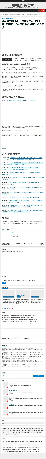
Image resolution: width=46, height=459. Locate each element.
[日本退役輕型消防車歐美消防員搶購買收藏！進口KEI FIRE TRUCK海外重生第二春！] (37, 295)
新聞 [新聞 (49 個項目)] (39, 431)
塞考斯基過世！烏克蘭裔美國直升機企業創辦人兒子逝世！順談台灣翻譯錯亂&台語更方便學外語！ (22, 302)
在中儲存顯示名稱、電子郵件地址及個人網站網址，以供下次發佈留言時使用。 (19, 281)
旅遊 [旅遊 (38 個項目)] (42, 431)
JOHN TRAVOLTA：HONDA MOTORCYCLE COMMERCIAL (22, 100)
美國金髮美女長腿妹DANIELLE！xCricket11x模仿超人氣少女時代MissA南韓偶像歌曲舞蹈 (12, 243)
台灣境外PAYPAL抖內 (16, 339)
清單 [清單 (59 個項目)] (16, 433)
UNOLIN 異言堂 (23, 5)
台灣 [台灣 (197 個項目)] (42, 429)
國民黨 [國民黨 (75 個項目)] (10, 431)
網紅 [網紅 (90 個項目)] (25, 433)
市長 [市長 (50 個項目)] (20, 431)
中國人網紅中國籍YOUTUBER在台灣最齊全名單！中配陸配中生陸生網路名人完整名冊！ (24, 451)
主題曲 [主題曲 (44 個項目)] (18, 429)
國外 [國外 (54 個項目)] (6, 431)
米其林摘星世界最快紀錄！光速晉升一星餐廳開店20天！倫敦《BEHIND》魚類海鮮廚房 (18, 318)
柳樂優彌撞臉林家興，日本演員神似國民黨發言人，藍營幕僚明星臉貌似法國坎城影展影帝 (25, 446)
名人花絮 (7, 18)
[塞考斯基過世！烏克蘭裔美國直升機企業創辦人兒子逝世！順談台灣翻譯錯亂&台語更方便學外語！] (23, 295)
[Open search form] (38, 11)
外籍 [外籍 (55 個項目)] (17, 431)
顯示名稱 (4, 269)
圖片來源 (4, 148)
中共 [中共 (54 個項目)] (11, 429)
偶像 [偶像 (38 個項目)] (30, 429)
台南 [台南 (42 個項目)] (39, 429)
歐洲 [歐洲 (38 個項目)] (9, 433)
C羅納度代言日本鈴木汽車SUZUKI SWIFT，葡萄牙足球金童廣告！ (25, 197)
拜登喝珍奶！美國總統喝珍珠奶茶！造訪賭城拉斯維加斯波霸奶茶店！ (5, 386)
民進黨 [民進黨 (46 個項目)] (13, 433)
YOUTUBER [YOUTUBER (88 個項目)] (4, 429)
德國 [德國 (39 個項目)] (29, 431)
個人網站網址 (4, 277)
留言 (3, 254)
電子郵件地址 (5, 273)
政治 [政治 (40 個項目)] (32, 431)
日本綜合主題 (11, 18)
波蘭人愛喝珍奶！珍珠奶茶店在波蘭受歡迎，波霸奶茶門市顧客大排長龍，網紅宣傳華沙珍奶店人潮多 (5, 407)
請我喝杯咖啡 (26, 339)
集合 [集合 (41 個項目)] (12, 435)
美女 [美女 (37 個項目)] (34, 433)
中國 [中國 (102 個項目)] (14, 429)
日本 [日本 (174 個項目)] (3, 433)
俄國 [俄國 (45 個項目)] (27, 429)
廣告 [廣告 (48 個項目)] (23, 431)
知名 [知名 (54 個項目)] (22, 433)
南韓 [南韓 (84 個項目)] (33, 429)
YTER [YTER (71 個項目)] (8, 429)
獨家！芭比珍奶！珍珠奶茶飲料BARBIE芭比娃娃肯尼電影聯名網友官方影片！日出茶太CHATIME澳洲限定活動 (5, 400)
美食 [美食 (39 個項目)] (37, 433)
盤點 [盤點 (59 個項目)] (19, 433)
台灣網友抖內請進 (5, 339)
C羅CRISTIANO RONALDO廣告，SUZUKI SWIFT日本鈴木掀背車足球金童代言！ (33, 243)
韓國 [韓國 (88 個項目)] (18, 435)
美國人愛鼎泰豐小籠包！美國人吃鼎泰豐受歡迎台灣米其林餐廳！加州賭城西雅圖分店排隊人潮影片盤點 (5, 414)
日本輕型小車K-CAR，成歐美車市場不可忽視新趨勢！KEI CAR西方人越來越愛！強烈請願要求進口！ (20, 327)
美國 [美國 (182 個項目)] (31, 433)
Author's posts (16, 236)
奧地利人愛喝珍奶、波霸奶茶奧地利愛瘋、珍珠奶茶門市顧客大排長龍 (5, 393)
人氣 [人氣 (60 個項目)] (21, 429)
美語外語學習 (23, 296)
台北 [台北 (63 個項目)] (36, 429)
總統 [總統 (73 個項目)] (28, 433)
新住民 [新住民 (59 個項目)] (35, 431)
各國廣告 (3, 18)
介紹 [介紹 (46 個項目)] (24, 429)
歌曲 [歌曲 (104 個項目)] (6, 433)
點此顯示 (9, 59)
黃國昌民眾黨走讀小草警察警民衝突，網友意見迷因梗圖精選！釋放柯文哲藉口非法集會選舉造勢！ (20, 323)
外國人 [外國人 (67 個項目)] (13, 431)
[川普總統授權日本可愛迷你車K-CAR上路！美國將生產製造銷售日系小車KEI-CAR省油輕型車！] (8, 295)
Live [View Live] (41, 10)
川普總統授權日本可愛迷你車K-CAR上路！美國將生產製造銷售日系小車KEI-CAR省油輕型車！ (8, 302)
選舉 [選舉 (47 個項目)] (9, 435)
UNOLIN (4, 29)
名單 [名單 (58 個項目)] (3, 431)
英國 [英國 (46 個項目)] (3, 435)
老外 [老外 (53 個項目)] (40, 433)
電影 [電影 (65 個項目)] (15, 435)
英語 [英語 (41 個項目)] (6, 435)
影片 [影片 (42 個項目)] (26, 431)
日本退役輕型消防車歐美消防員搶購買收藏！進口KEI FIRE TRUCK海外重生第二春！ (37, 302)
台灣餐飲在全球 (11, 411)
